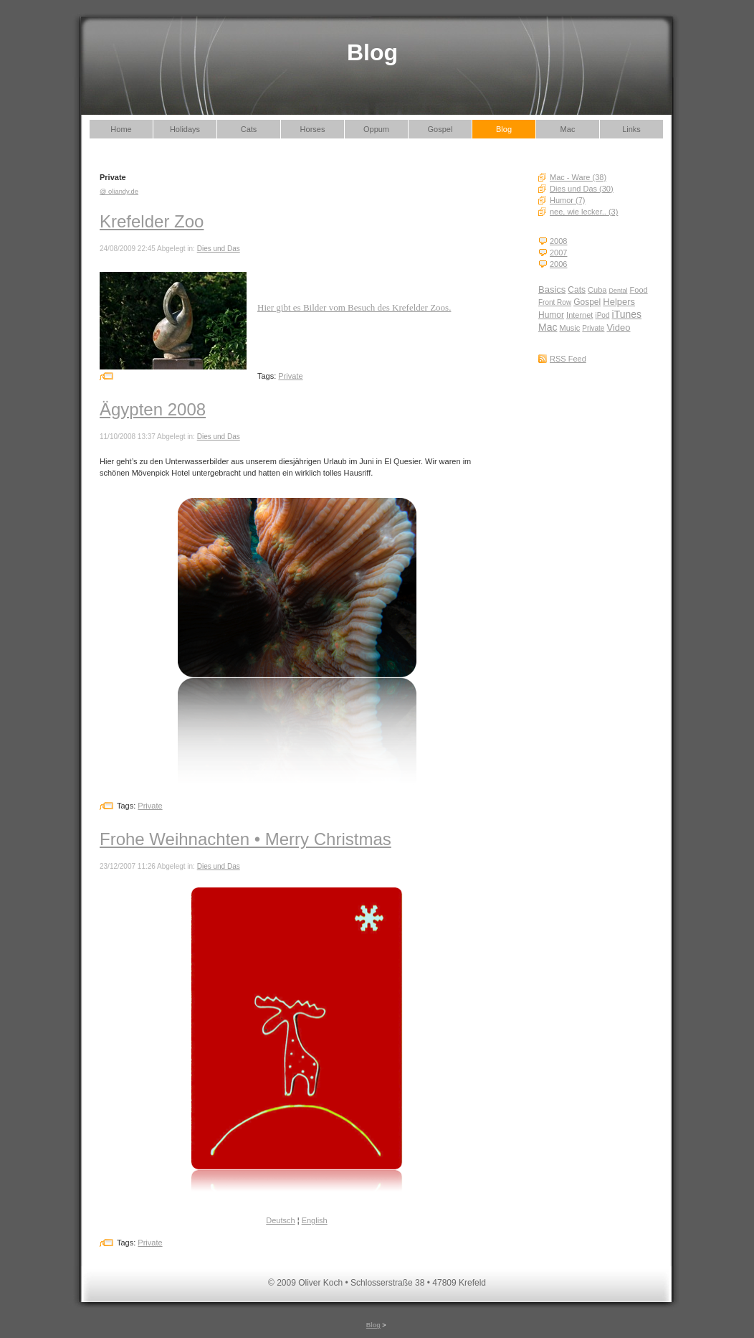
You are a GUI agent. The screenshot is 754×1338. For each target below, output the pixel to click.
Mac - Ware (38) (578, 177)
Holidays (185, 129)
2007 (558, 252)
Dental (618, 290)
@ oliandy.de (119, 191)
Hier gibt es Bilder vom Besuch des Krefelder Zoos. (354, 307)
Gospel (440, 129)
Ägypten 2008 (153, 409)
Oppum (376, 129)
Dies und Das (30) (582, 188)
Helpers (619, 301)
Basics (552, 289)
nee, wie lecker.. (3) (584, 211)
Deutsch (280, 1220)
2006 (558, 264)
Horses (312, 129)
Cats (249, 129)
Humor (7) (568, 200)
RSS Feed (568, 358)
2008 (558, 241)
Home (120, 129)
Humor (551, 315)
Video (619, 327)
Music (570, 328)
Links (631, 129)
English (315, 1220)
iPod (602, 315)
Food (639, 290)
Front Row (554, 302)
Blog (504, 129)
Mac (568, 129)
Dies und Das (218, 249)
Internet (579, 315)
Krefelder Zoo (152, 221)
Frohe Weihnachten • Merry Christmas (245, 839)
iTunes (627, 314)
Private (593, 328)
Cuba (597, 290)
